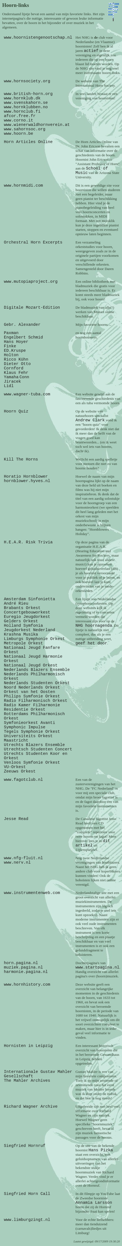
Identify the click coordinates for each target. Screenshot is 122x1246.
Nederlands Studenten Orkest (37, 683)
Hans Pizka (100, 1150)
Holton (11, 355)
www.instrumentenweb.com (32, 893)
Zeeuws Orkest (19, 771)
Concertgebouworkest (27, 612)
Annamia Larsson (93, 1202)
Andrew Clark (90, 420)
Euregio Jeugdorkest (27, 617)
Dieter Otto (17, 364)
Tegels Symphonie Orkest (32, 731)
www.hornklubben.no (26, 107)
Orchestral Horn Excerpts (33, 242)
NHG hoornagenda (93, 625)
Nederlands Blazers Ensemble (37, 670)
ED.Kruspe (15, 350)
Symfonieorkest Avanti (29, 723)
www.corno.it (18, 120)
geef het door (91, 643)
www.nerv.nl (17, 862)
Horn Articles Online (28, 142)
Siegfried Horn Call (27, 1194)
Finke (10, 346)
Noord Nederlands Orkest (32, 687)
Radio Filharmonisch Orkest (35, 701)
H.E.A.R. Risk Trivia (28, 542)
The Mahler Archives (27, 1080)
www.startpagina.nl (97, 967)
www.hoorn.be (18, 133)
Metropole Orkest (23, 643)
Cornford (13, 368)
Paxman (11, 333)
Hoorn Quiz (16, 411)
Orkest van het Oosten (29, 692)
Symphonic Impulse (24, 727)
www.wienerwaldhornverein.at (37, 125)
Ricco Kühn (16, 359)
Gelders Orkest (21, 621)
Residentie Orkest (24, 709)
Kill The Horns (21, 459)
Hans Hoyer (16, 342)
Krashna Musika (21, 634)
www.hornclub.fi (22, 111)
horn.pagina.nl (21, 963)
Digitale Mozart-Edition (32, 307)
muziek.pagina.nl (23, 967)
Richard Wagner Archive (31, 1106)
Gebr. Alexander (22, 324)
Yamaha (11, 377)
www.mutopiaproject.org (31, 281)
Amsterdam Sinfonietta (29, 599)
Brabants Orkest (22, 608)
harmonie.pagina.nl (26, 972)
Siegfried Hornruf (24, 1146)
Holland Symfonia (23, 625)
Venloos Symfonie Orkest (32, 762)
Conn (24, 377)
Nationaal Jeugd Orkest (31, 665)
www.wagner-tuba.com (27, 394)
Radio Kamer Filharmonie (32, 705)
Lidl (9, 386)
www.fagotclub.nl (23, 779)
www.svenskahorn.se (26, 102)
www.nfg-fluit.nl (23, 858)
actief (91, 51)
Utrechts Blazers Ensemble (34, 745)
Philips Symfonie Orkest (32, 696)
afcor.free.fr (19, 116)
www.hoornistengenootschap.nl (38, 37)
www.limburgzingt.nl (27, 1220)
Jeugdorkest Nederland (29, 630)
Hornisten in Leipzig (28, 1046)
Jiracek (12, 381)
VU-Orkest (15, 767)
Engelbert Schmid (23, 337)
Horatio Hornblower (26, 476)
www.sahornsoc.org (24, 129)
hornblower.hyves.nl (27, 481)
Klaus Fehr (16, 373)
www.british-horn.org (28, 94)
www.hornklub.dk (22, 98)
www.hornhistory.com (27, 984)
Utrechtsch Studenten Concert (38, 749)
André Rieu (16, 603)
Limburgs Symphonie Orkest (34, 639)
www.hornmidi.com (23, 185)
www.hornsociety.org (27, 81)
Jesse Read (16, 819)
